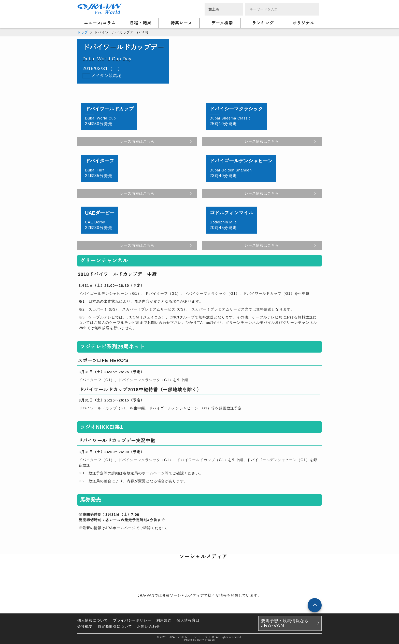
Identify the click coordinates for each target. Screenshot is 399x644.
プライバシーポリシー (132, 620)
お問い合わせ (148, 626)
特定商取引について (115, 626)
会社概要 (85, 626)
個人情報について (92, 620)
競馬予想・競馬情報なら (285, 623)
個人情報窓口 (188, 620)
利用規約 (164, 620)
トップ (82, 32)
